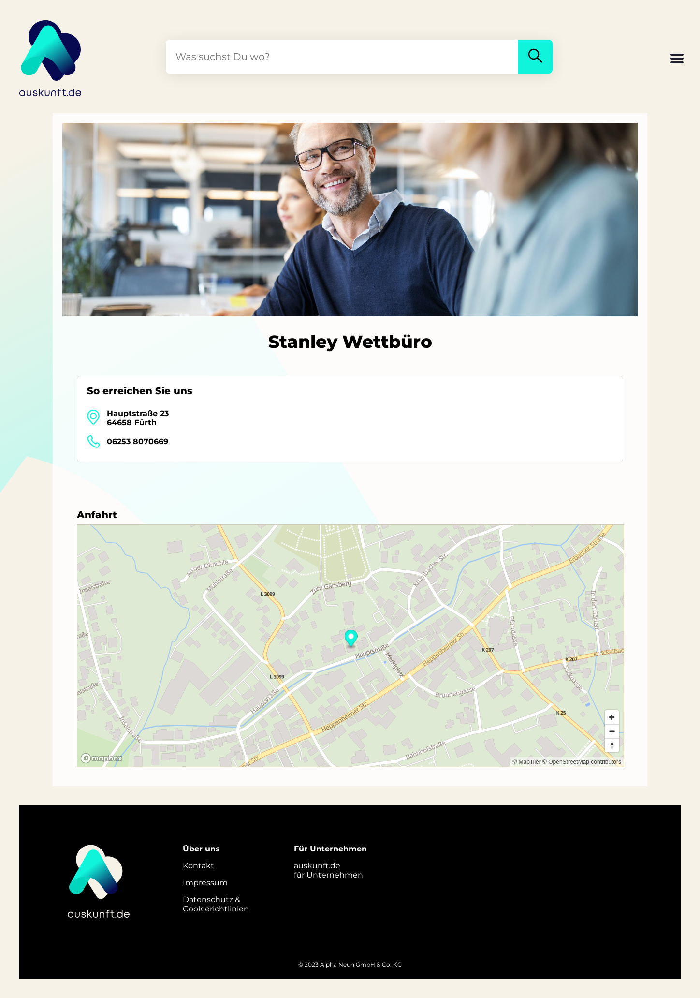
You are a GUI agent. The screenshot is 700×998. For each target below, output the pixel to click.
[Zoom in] (612, 717)
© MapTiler (526, 762)
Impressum (205, 882)
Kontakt (198, 865)
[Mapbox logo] (101, 758)
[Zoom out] (612, 731)
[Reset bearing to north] (612, 745)
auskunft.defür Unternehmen (328, 870)
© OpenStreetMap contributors (581, 762)
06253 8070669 (137, 441)
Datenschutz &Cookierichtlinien (216, 904)
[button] (677, 59)
